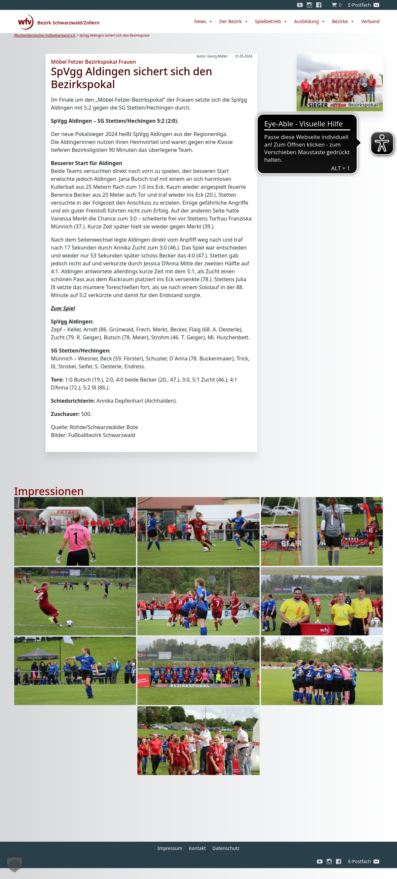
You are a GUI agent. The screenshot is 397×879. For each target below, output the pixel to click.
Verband (370, 21)
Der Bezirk (233, 21)
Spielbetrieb (271, 21)
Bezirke (343, 21)
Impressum (170, 848)
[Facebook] (320, 5)
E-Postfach (359, 5)
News (203, 21)
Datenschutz (225, 848)
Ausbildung (310, 21)
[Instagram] (309, 5)
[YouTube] (300, 5)
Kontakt (197, 848)
